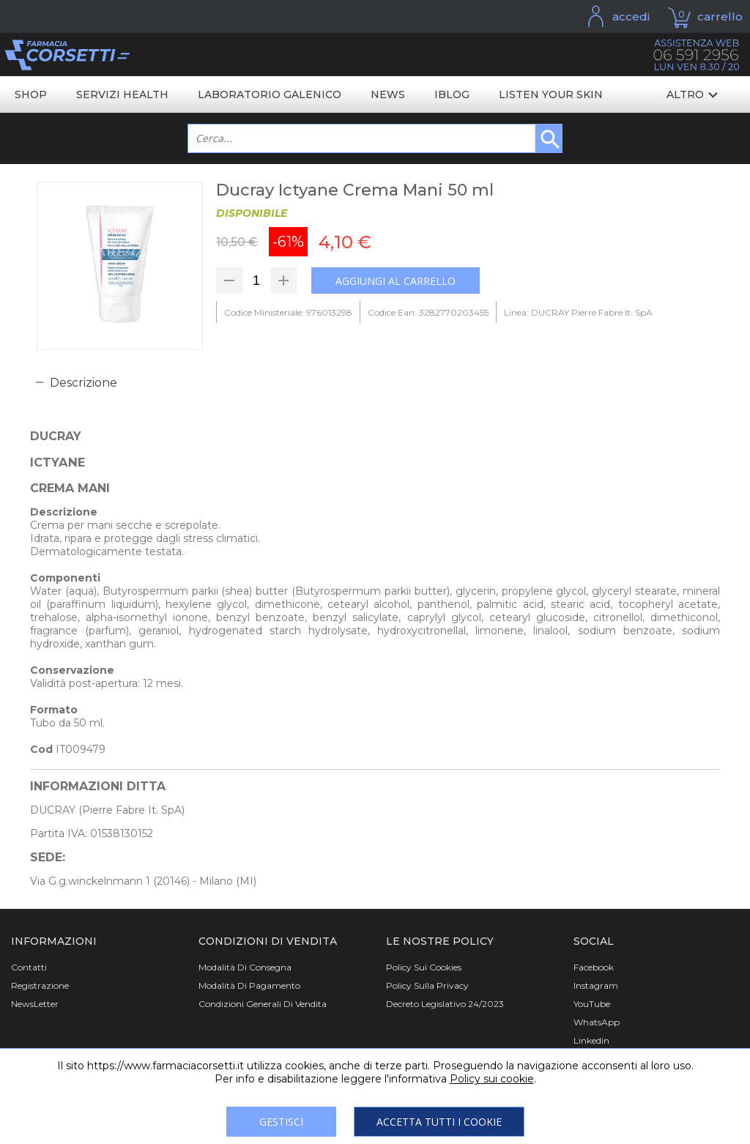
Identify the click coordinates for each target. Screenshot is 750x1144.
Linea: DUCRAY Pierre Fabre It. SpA (578, 312)
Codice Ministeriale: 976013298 (288, 312)
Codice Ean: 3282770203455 (428, 312)
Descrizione (83, 383)
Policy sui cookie (492, 1078)
